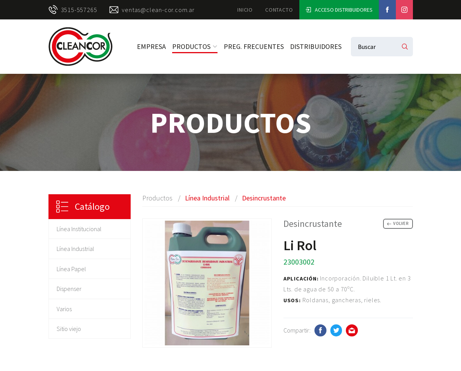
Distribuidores (316, 46)
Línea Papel (71, 269)
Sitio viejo (69, 329)
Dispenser (69, 289)
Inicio (245, 9)
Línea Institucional (79, 229)
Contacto (279, 9)
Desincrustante (264, 197)
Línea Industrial (75, 249)
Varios (64, 309)
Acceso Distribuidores (339, 9)
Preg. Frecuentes (254, 46)
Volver (398, 223)
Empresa (151, 46)
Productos (194, 46)
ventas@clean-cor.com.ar (151, 9)
